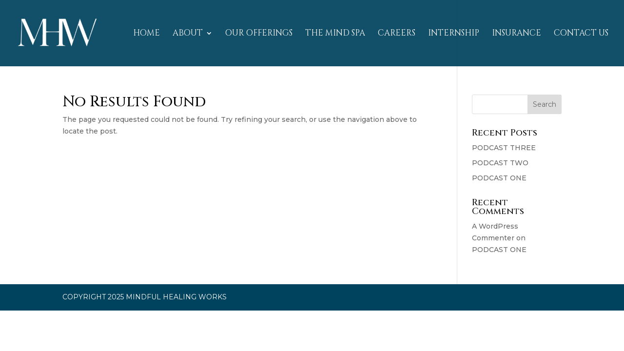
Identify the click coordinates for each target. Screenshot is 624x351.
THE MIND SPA (335, 34)
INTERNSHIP (453, 34)
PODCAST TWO (500, 162)
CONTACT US (581, 34)
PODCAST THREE (504, 147)
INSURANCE (516, 34)
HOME (146, 34)
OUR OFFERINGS (258, 34)
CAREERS (396, 34)
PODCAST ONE (499, 178)
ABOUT (188, 34)
